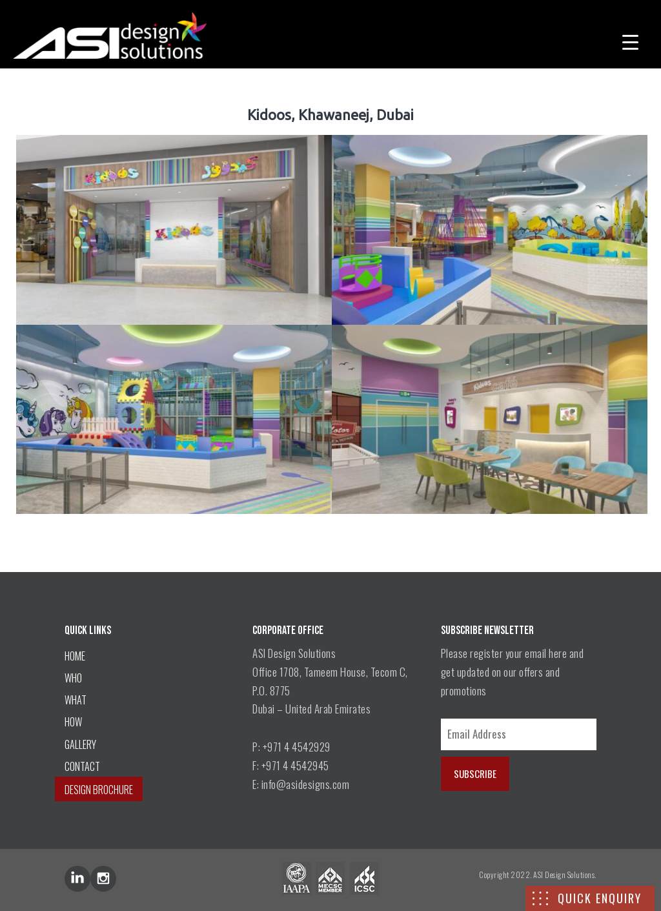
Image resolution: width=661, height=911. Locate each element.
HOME (75, 656)
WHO (73, 678)
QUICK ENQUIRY (600, 898)
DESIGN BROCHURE (99, 789)
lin (77, 879)
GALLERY (80, 744)
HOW (73, 722)
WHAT (75, 700)
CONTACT (82, 766)
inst (103, 879)
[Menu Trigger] (630, 40)
